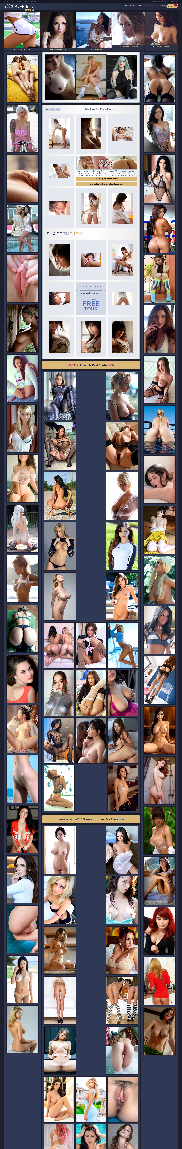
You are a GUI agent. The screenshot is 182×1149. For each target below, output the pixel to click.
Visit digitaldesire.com (107, 170)
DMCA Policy (153, 1146)
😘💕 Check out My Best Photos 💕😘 (91, 345)
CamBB (160, 6)
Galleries (122, 6)
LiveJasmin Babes (23, 1)
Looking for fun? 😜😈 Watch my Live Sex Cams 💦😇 (91, 696)
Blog (136, 6)
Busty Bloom (38, 1)
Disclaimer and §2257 (169, 1146)
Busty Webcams (171, 1)
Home (109, 6)
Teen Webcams (156, 1)
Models (148, 6)
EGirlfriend (24, 7)
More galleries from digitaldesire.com (107, 176)
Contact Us (151, 1140)
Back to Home (53, 105)
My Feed (172, 6)
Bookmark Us (151, 1133)
